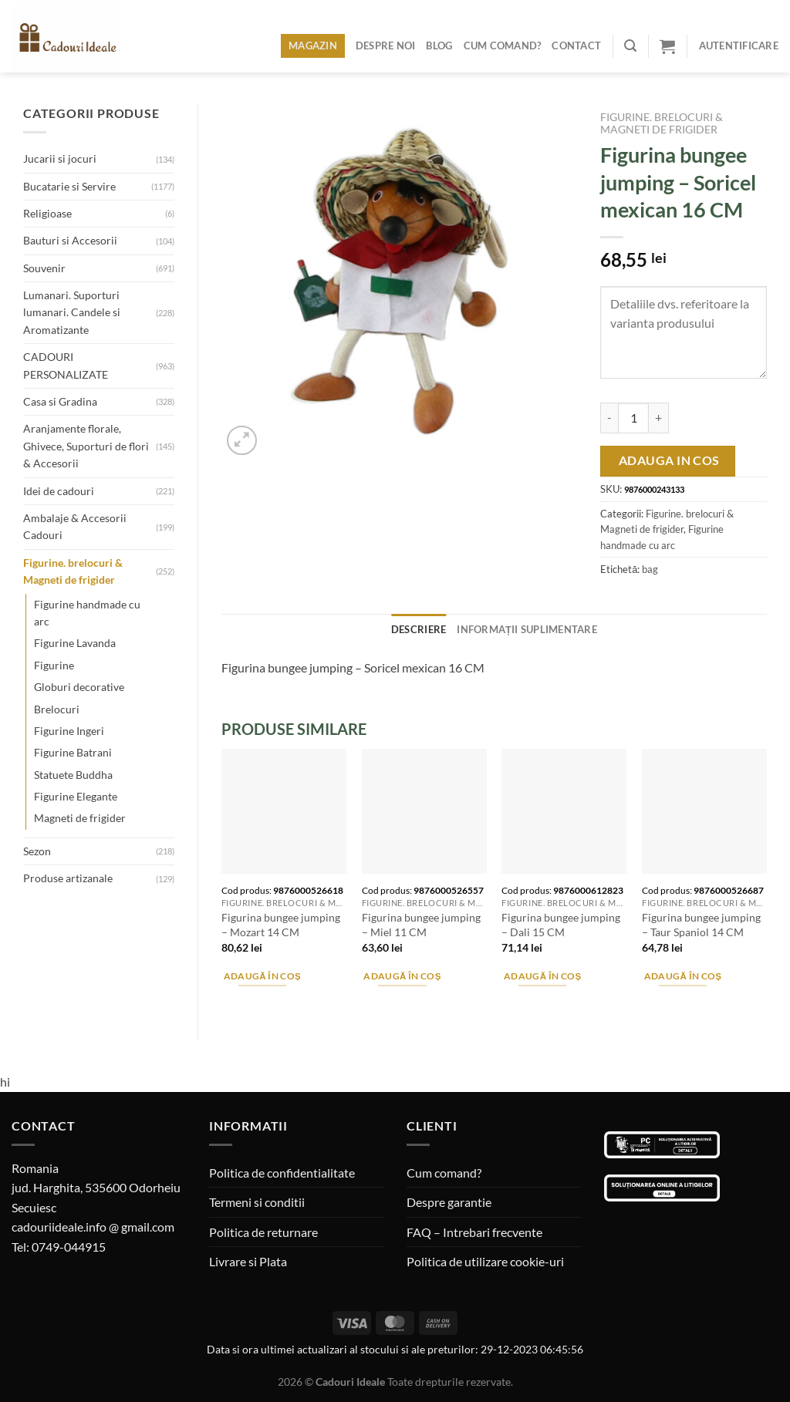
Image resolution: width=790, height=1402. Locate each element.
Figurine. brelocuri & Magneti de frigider (73, 571)
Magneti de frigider (80, 817)
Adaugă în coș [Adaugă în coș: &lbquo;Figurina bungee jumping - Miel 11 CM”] (402, 976)
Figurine (54, 665)
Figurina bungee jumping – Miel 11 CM (421, 925)
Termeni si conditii (257, 1202)
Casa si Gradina (60, 401)
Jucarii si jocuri (59, 158)
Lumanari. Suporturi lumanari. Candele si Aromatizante (71, 312)
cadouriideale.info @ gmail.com (93, 1226)
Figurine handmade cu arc (87, 613)
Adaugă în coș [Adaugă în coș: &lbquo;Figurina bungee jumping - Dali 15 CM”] (543, 976)
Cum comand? (503, 45)
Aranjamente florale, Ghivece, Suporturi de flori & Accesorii (86, 446)
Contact (576, 45)
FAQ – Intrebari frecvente (474, 1232)
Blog (439, 45)
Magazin (313, 45)
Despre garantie (449, 1202)
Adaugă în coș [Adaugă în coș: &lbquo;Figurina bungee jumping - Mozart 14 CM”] (263, 976)
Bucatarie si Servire (69, 186)
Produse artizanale (68, 878)
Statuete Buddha (73, 774)
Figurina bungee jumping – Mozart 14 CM (280, 925)
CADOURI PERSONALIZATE (65, 365)
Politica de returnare (263, 1232)
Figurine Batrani (73, 752)
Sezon (37, 851)
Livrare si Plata (248, 1261)
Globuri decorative (79, 686)
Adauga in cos (669, 460)
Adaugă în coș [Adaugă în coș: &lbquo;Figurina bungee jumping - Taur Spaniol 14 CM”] (683, 976)
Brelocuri (56, 709)
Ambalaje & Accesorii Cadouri (75, 526)
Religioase (47, 213)
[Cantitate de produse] (633, 418)
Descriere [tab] (418, 629)
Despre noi (386, 45)
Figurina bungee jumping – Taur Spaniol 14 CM (701, 925)
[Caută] (630, 46)
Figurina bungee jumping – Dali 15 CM (560, 925)
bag (650, 569)
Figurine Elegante (75, 796)
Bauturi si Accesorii (70, 240)
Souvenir (44, 268)
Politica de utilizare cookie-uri (485, 1261)
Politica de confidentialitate (282, 1172)
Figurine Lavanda (75, 642)
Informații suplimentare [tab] (527, 629)
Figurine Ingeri (69, 730)
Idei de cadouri (58, 490)
